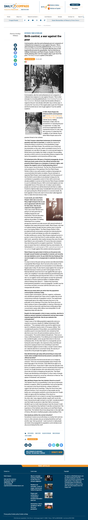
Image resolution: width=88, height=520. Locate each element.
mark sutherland (56, 433)
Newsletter (75, 8)
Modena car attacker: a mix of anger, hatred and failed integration (36, 487)
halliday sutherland (46, 433)
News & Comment (32, 16)
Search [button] (81, 17)
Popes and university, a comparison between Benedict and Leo (36, 496)
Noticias (55, 8)
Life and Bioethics (47, 25)
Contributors (48, 16)
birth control (31, 433)
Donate (60, 16)
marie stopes (38, 433)
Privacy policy (7, 514)
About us (18, 16)
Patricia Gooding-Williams (15, 34)
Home (8, 16)
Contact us (71, 16)
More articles (44, 465)
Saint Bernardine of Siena (60, 20)
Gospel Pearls (13, 20)
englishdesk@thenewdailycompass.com (14, 485)
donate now (75, 5)
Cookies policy (15, 514)
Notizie (54, 5)
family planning (28, 435)
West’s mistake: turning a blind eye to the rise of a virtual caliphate (36, 478)
